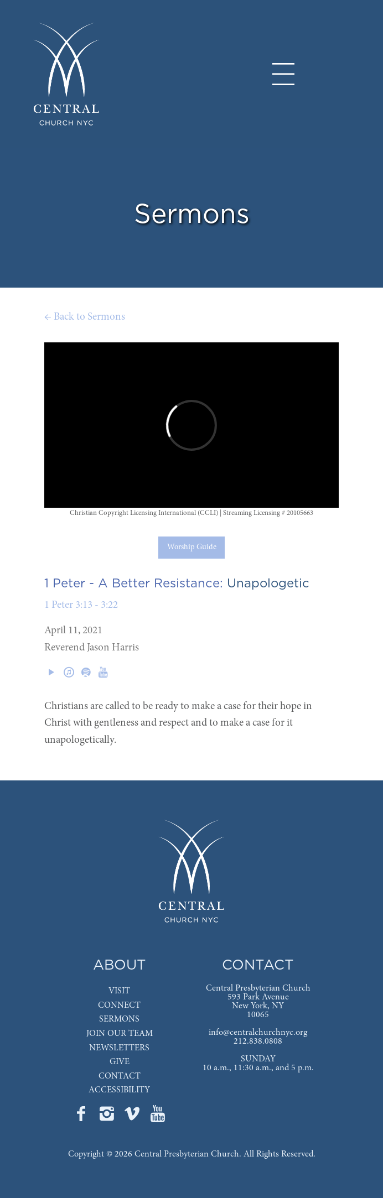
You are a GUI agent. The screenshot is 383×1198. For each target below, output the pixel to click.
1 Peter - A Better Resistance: (133, 583)
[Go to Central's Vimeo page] (133, 1117)
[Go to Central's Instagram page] (108, 1117)
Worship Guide (191, 547)
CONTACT (120, 1076)
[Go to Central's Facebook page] (82, 1117)
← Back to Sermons (84, 317)
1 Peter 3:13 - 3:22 (81, 605)
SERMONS (119, 1019)
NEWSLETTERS (119, 1048)
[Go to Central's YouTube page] (157, 1117)
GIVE (120, 1062)
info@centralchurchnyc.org (258, 1032)
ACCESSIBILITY (119, 1090)
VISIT (119, 991)
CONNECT (119, 1005)
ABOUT (119, 965)
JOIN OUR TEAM (119, 1033)
